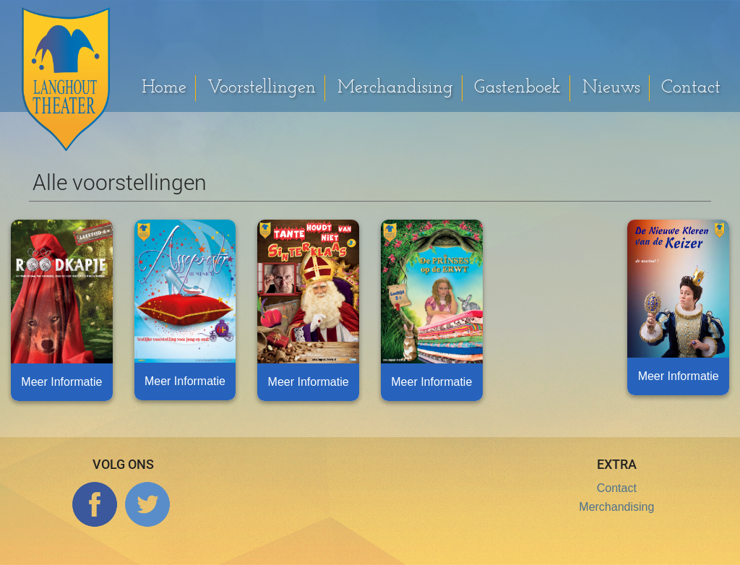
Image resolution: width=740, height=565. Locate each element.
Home (164, 88)
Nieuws (611, 88)
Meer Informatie (61, 382)
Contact (690, 88)
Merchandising (395, 88)
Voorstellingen (261, 88)
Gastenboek (517, 88)
